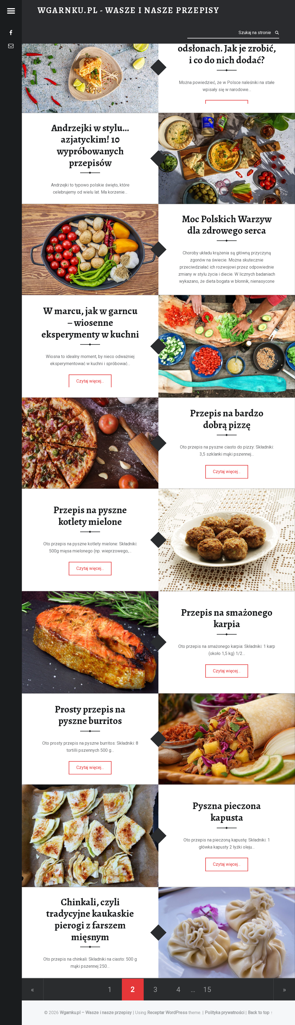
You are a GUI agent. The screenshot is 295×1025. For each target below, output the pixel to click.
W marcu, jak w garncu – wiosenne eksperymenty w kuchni (90, 323)
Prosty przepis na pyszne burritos (90, 715)
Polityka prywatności (224, 1012)
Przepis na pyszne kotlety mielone (90, 515)
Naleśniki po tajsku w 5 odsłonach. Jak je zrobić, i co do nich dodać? (227, 48)
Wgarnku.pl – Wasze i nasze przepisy (96, 1012)
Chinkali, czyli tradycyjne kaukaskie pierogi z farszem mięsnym (90, 919)
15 (207, 989)
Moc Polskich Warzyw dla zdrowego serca (227, 224)
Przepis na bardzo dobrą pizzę (226, 419)
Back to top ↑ (260, 1012)
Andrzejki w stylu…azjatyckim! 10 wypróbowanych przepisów (90, 145)
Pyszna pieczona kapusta (226, 811)
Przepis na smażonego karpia (226, 618)
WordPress (176, 1012)
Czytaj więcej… (94, 379)
